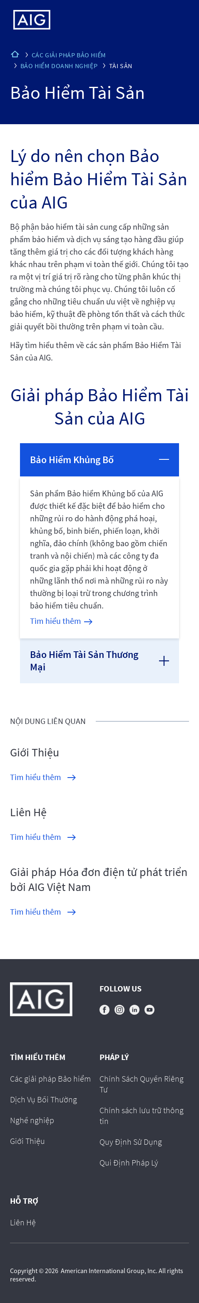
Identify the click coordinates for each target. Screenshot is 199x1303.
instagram (119, 1010)
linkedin (134, 1010)
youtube (149, 1010)
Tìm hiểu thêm (55, 621)
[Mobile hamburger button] (175, 19)
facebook (104, 1010)
